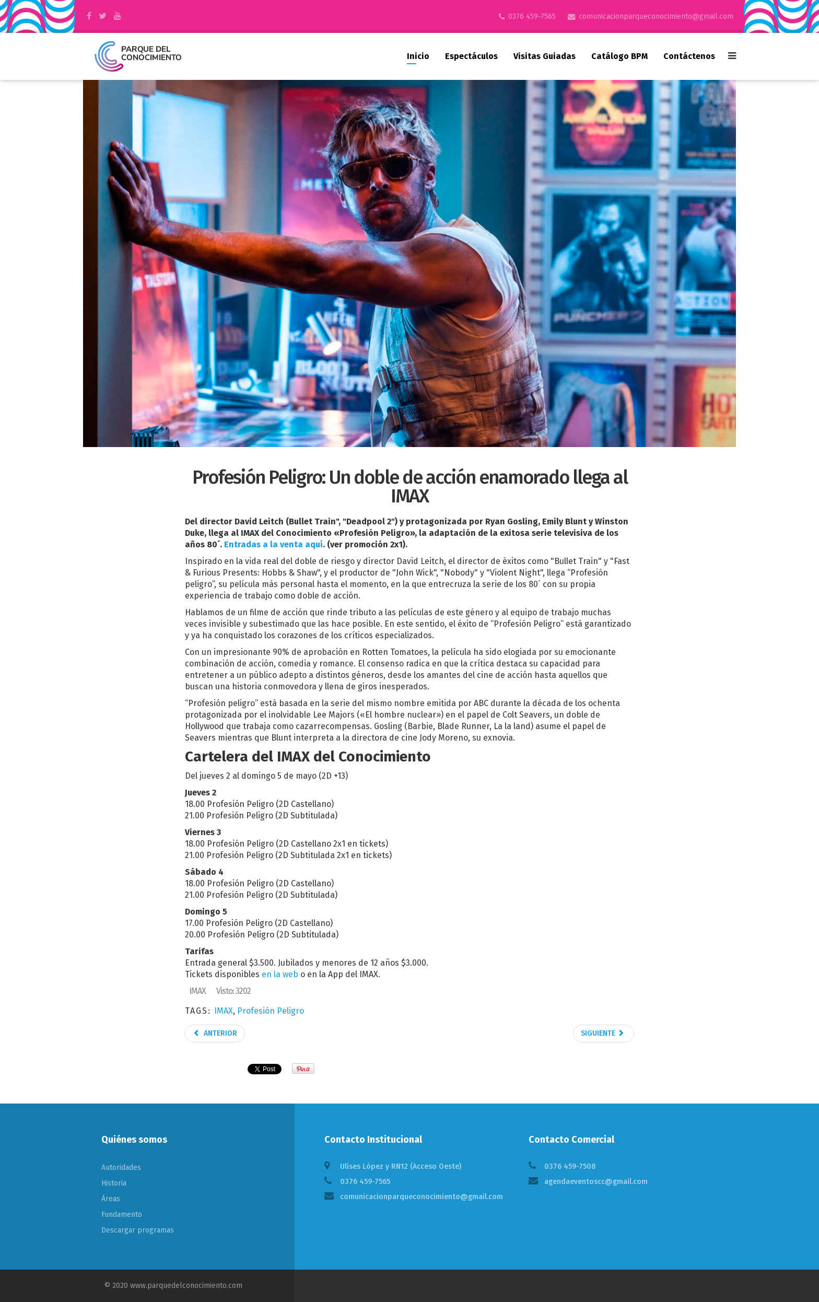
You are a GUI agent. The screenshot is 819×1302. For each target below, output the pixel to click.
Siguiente (603, 1033)
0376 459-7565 (532, 16)
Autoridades (121, 1167)
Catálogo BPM (619, 56)
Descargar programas (137, 1230)
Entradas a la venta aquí (273, 544)
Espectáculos (471, 56)
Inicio (418, 56)
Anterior (215, 1033)
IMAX (223, 1011)
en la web (280, 974)
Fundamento (121, 1214)
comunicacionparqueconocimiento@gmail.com (656, 16)
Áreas (110, 1198)
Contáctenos (689, 56)
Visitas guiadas (544, 56)
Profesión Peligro (270, 1011)
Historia (113, 1183)
